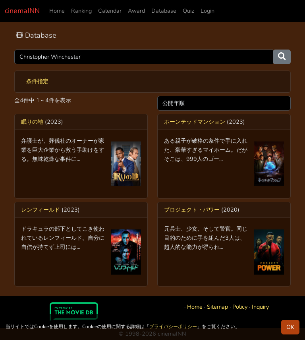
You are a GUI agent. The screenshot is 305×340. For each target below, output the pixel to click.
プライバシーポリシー (173, 326)
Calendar (110, 11)
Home (57, 11)
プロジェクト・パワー (192, 210)
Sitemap (217, 307)
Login (207, 11)
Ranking (81, 11)
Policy (239, 307)
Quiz (188, 11)
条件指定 (37, 81)
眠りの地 (32, 122)
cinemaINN (22, 10)
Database (163, 11)
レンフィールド (40, 210)
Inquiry (260, 307)
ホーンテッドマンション (194, 122)
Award (136, 11)
